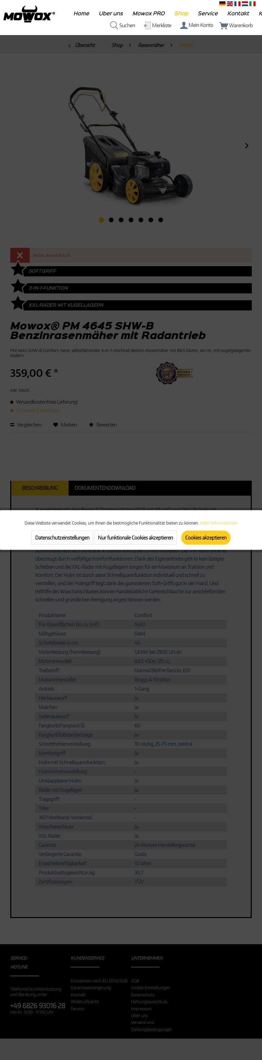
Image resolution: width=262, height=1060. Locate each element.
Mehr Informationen (218, 523)
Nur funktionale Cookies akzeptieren (135, 538)
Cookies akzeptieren (206, 538)
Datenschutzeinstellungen (62, 538)
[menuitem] (81, 15)
